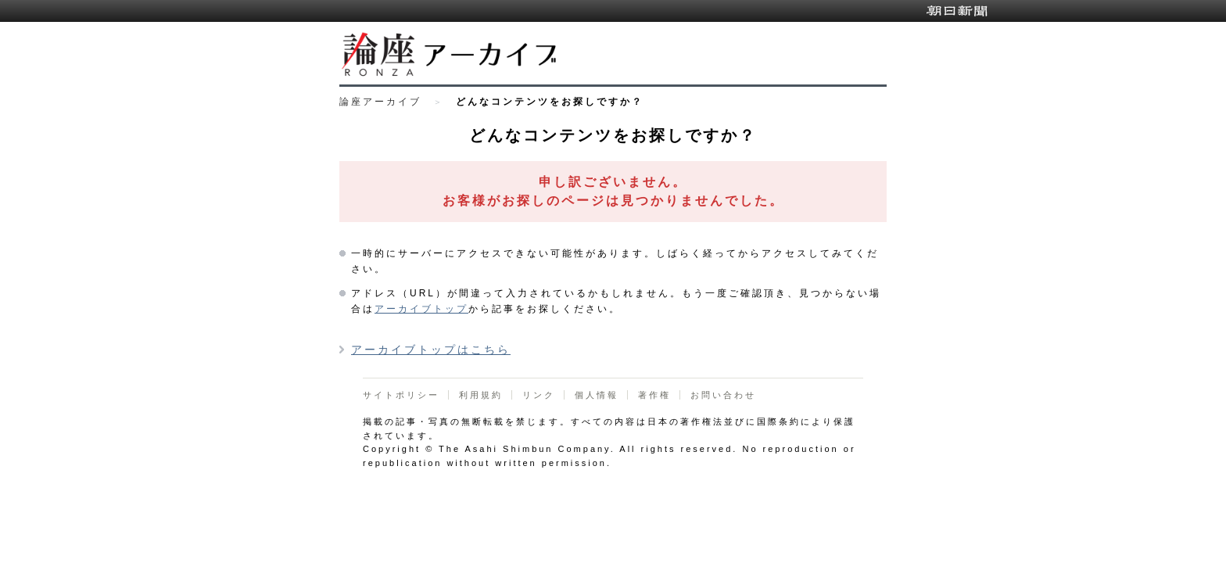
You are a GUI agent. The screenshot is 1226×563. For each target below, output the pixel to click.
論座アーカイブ (380, 101)
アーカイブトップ (421, 308)
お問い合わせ (723, 395)
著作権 (654, 395)
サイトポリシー (401, 395)
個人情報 (596, 395)
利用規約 (481, 395)
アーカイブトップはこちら (431, 349)
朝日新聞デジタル (957, 11)
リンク (538, 395)
